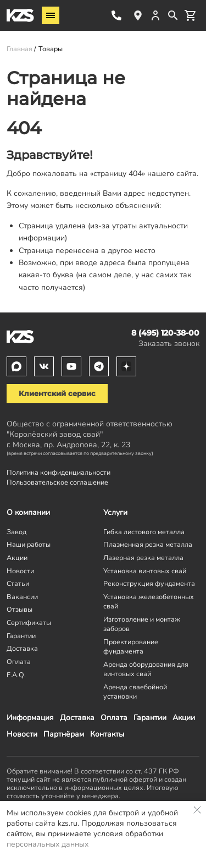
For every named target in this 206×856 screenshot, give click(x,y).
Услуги (115, 512)
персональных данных (47, 844)
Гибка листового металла (144, 531)
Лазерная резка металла (143, 557)
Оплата (114, 717)
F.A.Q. (16, 674)
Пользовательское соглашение (57, 482)
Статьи (18, 583)
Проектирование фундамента (130, 646)
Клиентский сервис (57, 393)
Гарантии (149, 717)
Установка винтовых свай (144, 570)
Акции (183, 717)
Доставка (77, 717)
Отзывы (19, 609)
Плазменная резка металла (147, 544)
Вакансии (22, 596)
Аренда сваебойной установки (135, 691)
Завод (16, 531)
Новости (22, 734)
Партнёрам (63, 734)
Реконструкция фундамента (149, 583)
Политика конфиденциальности (58, 472)
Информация (30, 717)
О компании (28, 512)
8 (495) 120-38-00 (116, 15)
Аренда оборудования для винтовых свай (145, 669)
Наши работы (29, 544)
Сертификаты (29, 622)
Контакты (107, 734)
